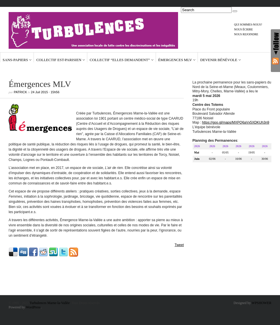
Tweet (179, 245)
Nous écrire (243, 29)
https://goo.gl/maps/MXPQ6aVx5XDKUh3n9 (235, 123)
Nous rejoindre (246, 34)
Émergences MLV (175, 60)
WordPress (33, 307)
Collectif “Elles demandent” (120, 60)
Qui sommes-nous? (248, 24)
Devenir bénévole (218, 60)
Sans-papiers (15, 60)
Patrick (20, 92)
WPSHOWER (261, 303)
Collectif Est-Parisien (58, 60)
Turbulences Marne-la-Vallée (50, 303)
